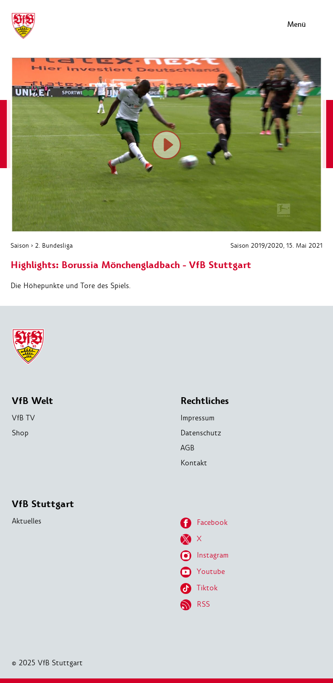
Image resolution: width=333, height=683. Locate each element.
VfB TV (23, 418)
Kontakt (193, 463)
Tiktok (199, 588)
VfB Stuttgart (43, 504)
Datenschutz (200, 433)
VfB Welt (32, 401)
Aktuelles (26, 521)
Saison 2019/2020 (256, 245)
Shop (20, 433)
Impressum (197, 418)
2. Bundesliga (54, 245)
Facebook (204, 523)
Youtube (202, 572)
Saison (19, 245)
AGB (187, 448)
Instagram (204, 555)
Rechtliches (204, 401)
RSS (195, 604)
